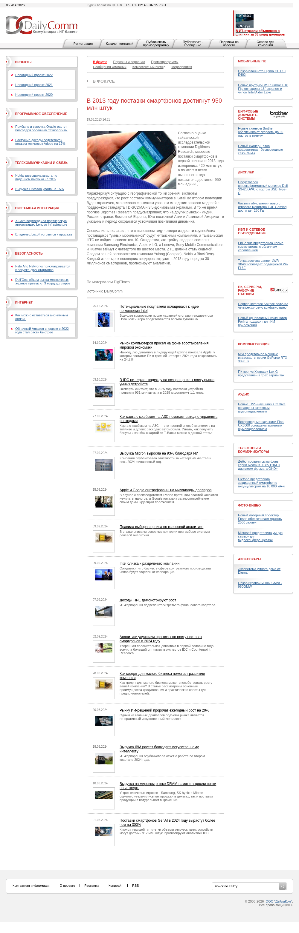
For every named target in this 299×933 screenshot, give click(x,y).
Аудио (243, 394)
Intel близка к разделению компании (149, 563)
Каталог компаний (119, 43)
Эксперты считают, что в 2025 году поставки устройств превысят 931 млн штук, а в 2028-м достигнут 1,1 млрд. (162, 390)
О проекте (67, 885)
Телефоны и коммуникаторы (253, 449)
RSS (135, 885)
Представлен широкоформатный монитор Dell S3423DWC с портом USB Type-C (263, 187)
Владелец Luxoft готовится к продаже (43, 234)
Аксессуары (249, 559)
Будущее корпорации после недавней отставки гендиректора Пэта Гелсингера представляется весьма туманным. (166, 317)
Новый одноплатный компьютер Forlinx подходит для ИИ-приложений (262, 321)
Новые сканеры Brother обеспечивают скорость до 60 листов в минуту (260, 132)
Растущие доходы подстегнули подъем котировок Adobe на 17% (40, 141)
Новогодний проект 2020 (34, 94)
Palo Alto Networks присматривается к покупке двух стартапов (42, 268)
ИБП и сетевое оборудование (252, 231)
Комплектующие (254, 344)
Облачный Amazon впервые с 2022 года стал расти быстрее (42, 330)
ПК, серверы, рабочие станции (250, 290)
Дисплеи (246, 172)
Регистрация (83, 43)
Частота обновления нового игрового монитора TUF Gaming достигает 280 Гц (262, 206)
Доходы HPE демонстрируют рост (148, 600)
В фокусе (104, 81)
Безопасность (29, 253)
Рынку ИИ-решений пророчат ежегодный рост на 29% (164, 710)
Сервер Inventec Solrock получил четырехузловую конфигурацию (263, 305)
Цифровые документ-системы (248, 115)
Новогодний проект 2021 (34, 85)
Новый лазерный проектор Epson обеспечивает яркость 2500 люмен (260, 518)
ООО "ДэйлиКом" (279, 901)
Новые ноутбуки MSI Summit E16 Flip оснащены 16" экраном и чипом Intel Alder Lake (263, 88)
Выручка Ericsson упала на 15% (39, 189)
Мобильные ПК (252, 61)
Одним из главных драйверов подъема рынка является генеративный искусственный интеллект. (162, 716)
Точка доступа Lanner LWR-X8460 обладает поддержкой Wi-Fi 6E (263, 264)
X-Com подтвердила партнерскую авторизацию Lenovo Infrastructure (41, 222)
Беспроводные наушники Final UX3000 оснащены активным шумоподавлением (261, 425)
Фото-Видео (249, 505)
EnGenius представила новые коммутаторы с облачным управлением (260, 246)
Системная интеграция (37, 208)
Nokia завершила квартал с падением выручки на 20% (36, 177)
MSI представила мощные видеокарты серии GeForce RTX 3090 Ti (262, 357)
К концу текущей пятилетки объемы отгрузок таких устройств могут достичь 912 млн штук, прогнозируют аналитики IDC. (166, 831)
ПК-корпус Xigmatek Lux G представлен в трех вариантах (261, 373)
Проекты (23, 62)
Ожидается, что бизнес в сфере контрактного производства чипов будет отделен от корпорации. (165, 570)
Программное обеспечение (41, 114)
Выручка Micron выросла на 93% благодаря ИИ (159, 453)
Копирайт (116, 885)
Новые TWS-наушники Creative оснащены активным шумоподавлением (262, 407)
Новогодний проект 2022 (34, 75)
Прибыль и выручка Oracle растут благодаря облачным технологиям (41, 128)
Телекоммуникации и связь (41, 162)
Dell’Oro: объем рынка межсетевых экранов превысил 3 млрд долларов (43, 281)
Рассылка (91, 885)
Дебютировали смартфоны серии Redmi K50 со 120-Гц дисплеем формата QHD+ (259, 465)
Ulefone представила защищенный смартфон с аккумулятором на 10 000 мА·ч (261, 482)
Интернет (24, 302)
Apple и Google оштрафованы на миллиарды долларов (165, 490)
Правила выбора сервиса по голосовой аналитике (161, 527)
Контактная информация (31, 885)
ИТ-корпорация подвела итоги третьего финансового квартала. (168, 605)
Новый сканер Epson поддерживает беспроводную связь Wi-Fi (260, 149)
